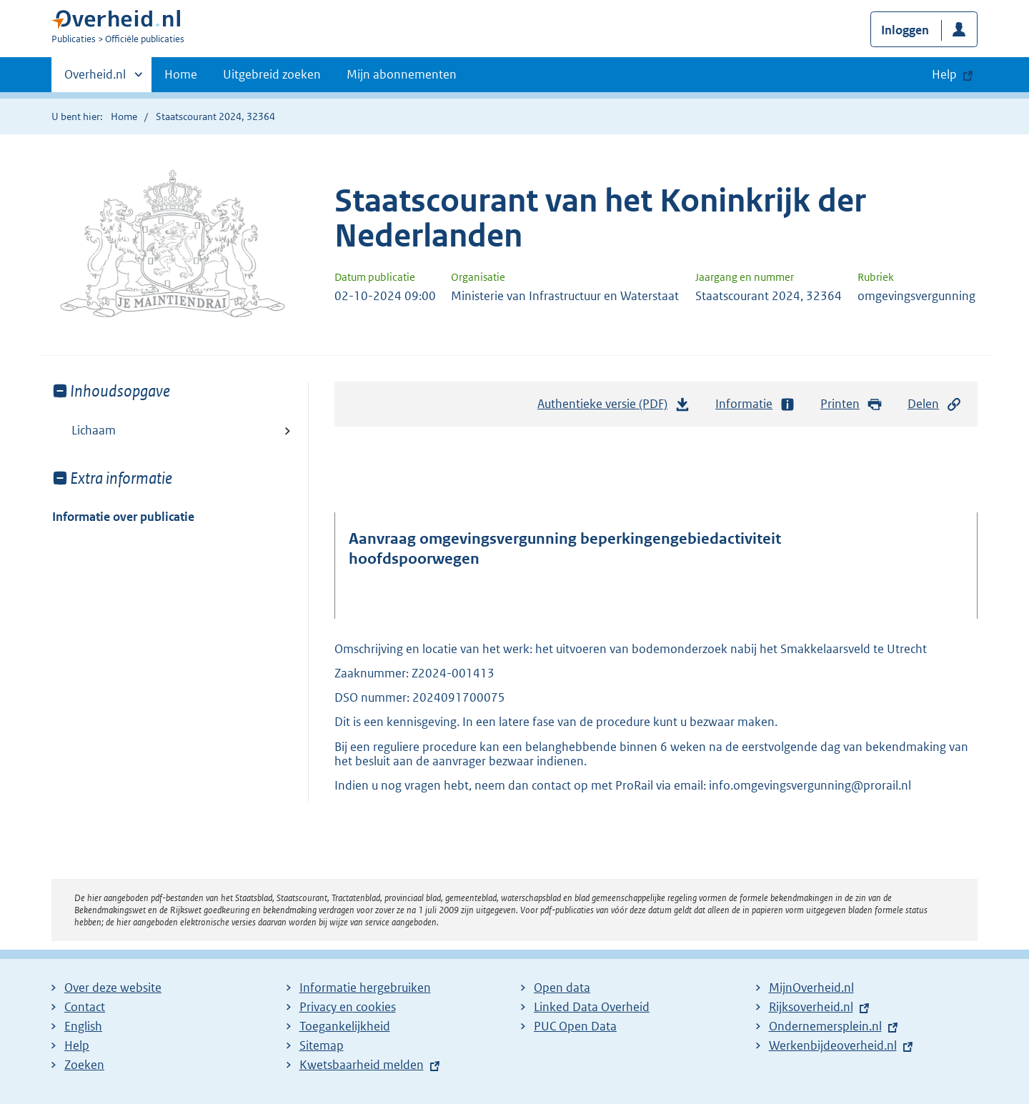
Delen (935, 404)
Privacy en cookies (347, 1007)
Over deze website (112, 987)
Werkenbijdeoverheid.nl (833, 1045)
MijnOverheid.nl (811, 987)
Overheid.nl (95, 78)
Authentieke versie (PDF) (613, 407)
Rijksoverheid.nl (811, 1007)
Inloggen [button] (905, 30)
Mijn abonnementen (402, 74)
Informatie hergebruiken (365, 987)
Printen (851, 404)
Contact (84, 1007)
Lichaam (93, 430)
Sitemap (321, 1045)
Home (180, 74)
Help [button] (944, 74)
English (83, 1026)
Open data (562, 987)
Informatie (755, 404)
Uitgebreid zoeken (272, 74)
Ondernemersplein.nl (825, 1026)
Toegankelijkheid (344, 1026)
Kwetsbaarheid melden (361, 1065)
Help (76, 1045)
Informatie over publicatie (123, 516)
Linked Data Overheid (592, 1007)
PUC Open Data (575, 1026)
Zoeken (84, 1065)
